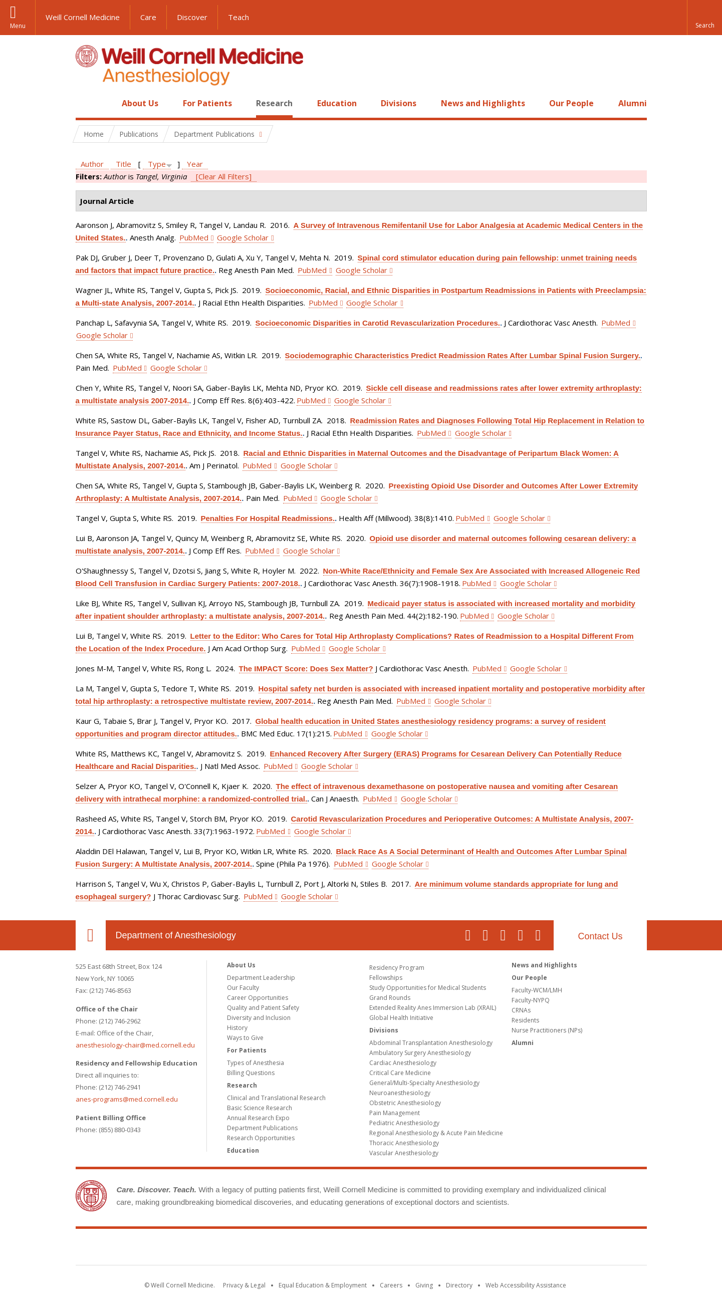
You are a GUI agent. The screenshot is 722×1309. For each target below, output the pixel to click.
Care (148, 17)
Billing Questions (251, 1073)
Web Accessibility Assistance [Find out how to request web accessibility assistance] (526, 1285)
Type (157, 164)
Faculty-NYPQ (531, 1000)
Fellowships (385, 977)
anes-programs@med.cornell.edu (127, 1099)
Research (274, 103)
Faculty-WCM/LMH (537, 990)
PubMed (193, 237)
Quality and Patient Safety (263, 1007)
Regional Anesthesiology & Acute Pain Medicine (436, 1133)
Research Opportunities (261, 1138)
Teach (238, 17)
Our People (571, 103)
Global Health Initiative (401, 1017)
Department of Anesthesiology (176, 935)
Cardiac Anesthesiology (402, 1063)
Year (195, 164)
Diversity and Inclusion (259, 1017)
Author (92, 164)
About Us (140, 103)
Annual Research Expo (258, 1118)
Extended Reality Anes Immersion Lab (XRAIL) (432, 1007)
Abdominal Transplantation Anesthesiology (431, 1042)
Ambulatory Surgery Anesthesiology (420, 1053)
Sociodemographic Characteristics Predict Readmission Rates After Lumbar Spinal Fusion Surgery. (462, 355)
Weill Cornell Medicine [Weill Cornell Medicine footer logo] (361, 1249)
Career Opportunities (257, 997)
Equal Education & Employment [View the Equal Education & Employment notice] (323, 1285)
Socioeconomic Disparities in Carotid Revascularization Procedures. (378, 323)
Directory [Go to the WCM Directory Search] (459, 1285)
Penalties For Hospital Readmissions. (268, 518)
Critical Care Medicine (400, 1073)
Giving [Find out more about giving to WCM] (424, 1285)
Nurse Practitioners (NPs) (547, 1030)
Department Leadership (261, 977)
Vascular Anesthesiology (403, 1153)
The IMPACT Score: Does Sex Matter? (306, 668)
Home (87, 103)
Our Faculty (243, 987)
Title (123, 164)
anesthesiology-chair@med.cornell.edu (135, 1045)
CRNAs (521, 1010)
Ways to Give (245, 1037)
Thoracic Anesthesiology (404, 1143)
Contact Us (600, 936)
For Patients (207, 103)
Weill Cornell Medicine (83, 17)
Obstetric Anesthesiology (405, 1103)
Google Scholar (243, 237)
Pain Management (394, 1113)
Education (337, 103)
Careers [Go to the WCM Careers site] (391, 1285)
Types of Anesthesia (255, 1063)
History (237, 1027)
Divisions (398, 103)
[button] (704, 17)
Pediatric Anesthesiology (404, 1123)
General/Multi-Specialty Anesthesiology (424, 1083)
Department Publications (262, 1128)
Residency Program (396, 967)
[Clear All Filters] (224, 176)
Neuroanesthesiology (399, 1093)
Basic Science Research (259, 1108)
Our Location (91, 935)
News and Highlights (483, 103)
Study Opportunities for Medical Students (427, 987)
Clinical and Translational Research (276, 1098)
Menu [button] (18, 26)
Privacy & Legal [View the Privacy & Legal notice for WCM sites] (244, 1285)
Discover (192, 17)
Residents (525, 1020)
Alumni (632, 103)
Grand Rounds (389, 997)
